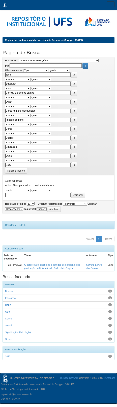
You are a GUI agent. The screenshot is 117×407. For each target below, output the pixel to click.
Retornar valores (16, 170)
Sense (8, 318)
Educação (10, 298)
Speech (9, 339)
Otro (7, 311)
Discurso (9, 291)
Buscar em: (11, 60)
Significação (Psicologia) (18, 332)
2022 (7, 356)
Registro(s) (29, 209)
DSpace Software (69, 378)
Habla (8, 305)
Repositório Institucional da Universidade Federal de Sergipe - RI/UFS (44, 40)
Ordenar (92, 203)
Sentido (9, 325)
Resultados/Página (15, 203)
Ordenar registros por (50, 203)
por (7, 65)
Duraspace (109, 378)
